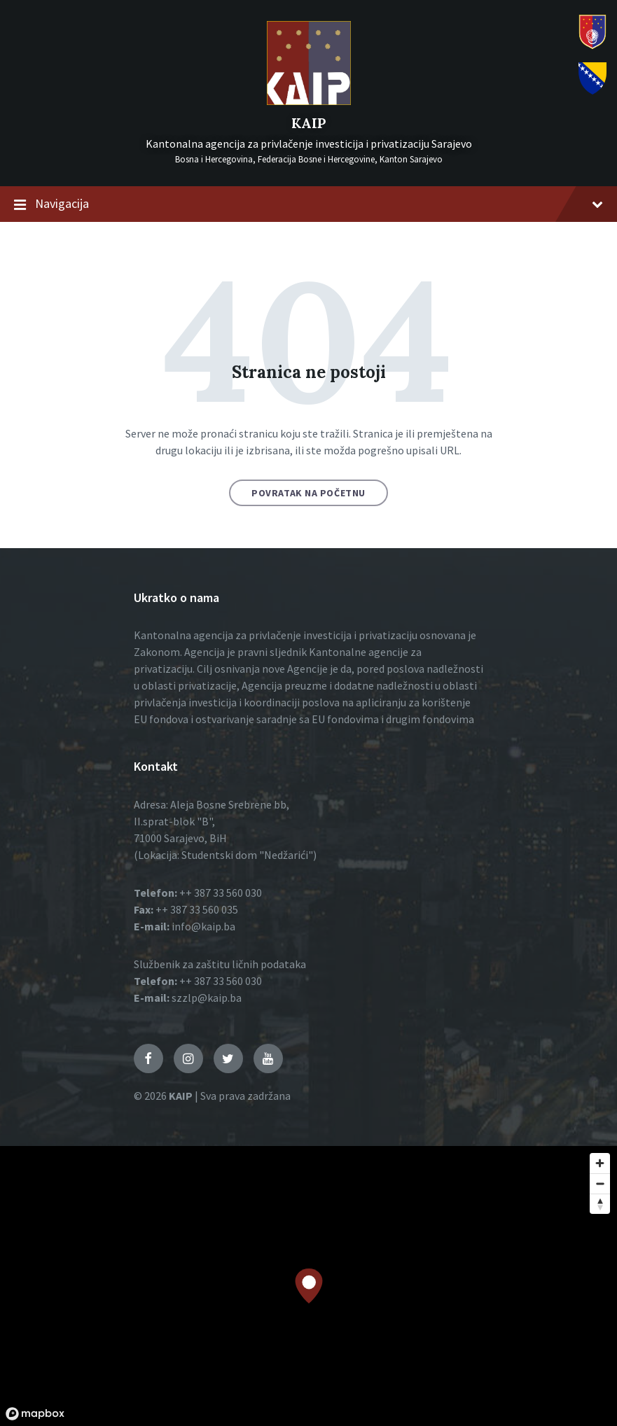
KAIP (308, 123)
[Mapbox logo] (35, 1414)
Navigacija (308, 204)
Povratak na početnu (308, 493)
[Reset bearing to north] (600, 1204)
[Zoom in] (600, 1163)
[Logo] (309, 101)
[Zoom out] (600, 1183)
